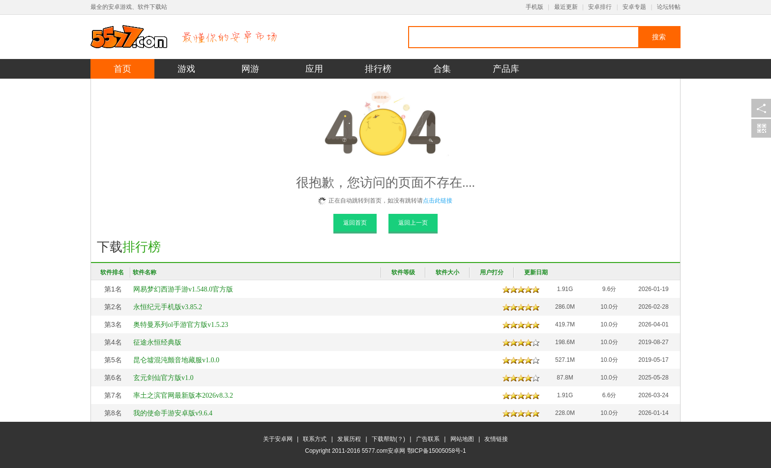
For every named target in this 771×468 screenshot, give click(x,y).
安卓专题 (634, 6)
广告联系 (428, 439)
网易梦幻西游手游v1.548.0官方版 (183, 289)
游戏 (186, 69)
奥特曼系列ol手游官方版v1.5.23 (180, 324)
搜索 (659, 37)
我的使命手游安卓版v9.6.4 (172, 413)
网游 (250, 69)
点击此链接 (437, 200)
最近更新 (566, 6)
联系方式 (314, 439)
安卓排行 (600, 6)
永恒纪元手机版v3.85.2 (167, 307)
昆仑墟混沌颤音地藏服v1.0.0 (176, 360)
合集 (442, 69)
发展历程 (349, 439)
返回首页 (355, 222)
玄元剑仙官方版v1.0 (163, 377)
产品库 (506, 69)
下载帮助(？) (388, 439)
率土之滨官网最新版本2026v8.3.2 (183, 395)
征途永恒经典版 (157, 342)
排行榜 (378, 69)
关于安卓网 (278, 439)
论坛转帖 (669, 6)
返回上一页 (413, 222)
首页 (122, 69)
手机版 (534, 6)
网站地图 (462, 439)
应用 (314, 69)
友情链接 (496, 439)
